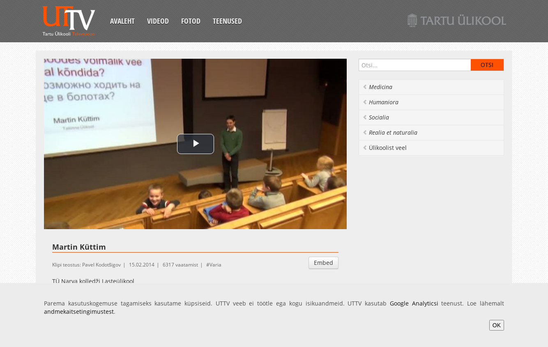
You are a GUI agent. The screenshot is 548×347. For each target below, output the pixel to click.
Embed (323, 263)
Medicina (377, 87)
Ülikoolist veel (384, 148)
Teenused (227, 21)
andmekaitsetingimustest (79, 311)
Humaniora (380, 102)
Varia (215, 264)
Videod (158, 21)
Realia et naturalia (389, 132)
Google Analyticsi (414, 303)
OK (497, 325)
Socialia (375, 117)
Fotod (190, 21)
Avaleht (122, 21)
